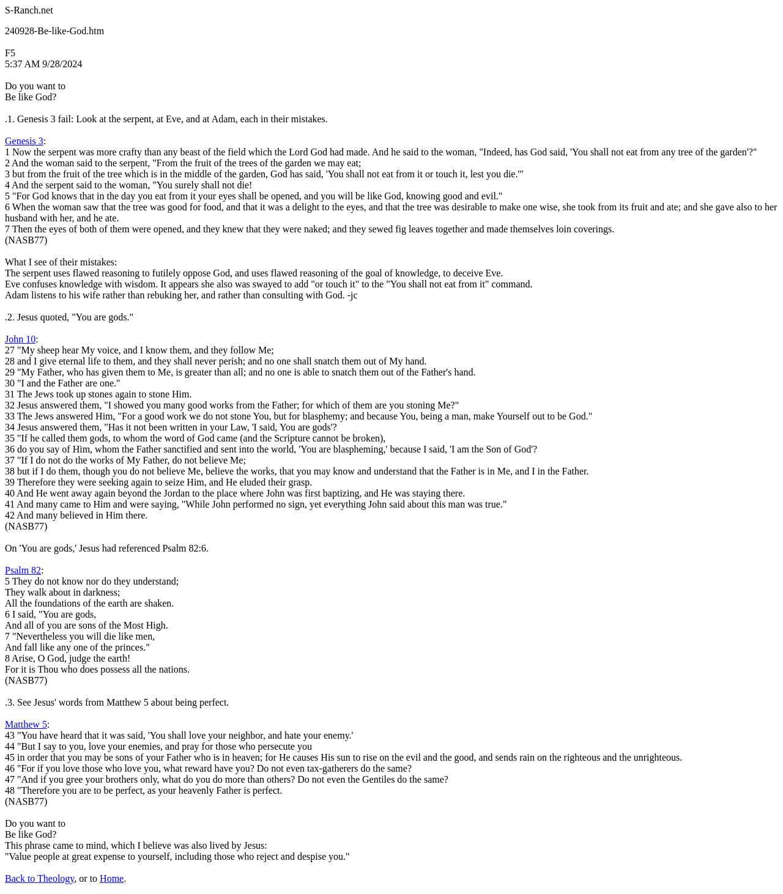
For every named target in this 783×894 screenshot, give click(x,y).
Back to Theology (39, 878)
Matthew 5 (26, 724)
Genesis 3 (24, 141)
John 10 (20, 339)
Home (112, 878)
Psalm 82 (23, 570)
